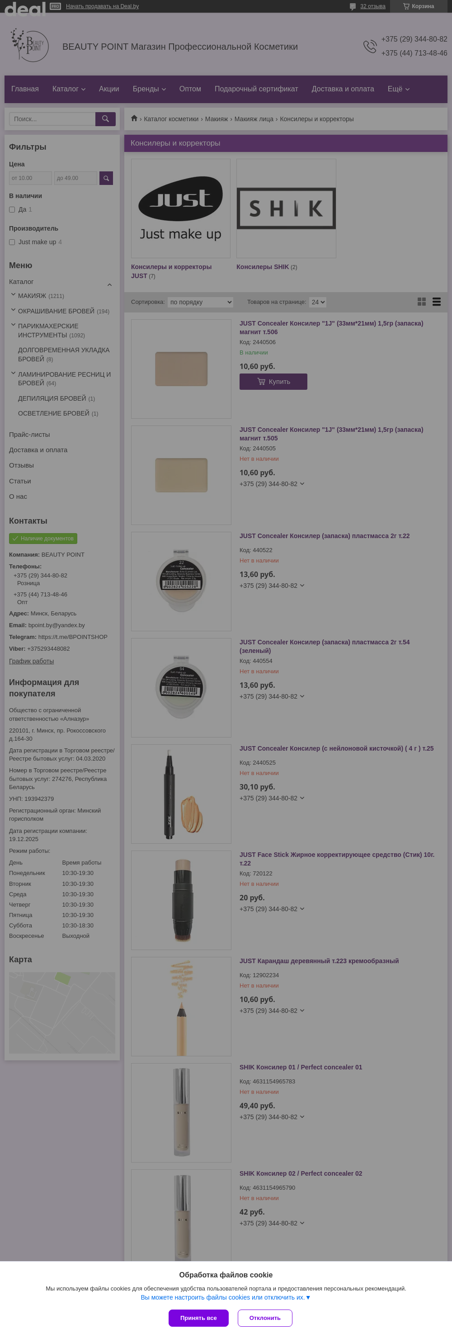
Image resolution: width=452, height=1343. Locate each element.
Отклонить (265, 1318)
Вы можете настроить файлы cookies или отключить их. (223, 1297)
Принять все (198, 1318)
